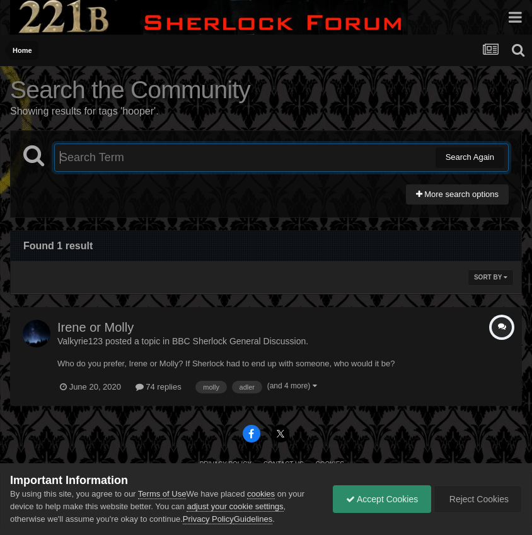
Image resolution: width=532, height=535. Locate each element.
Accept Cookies (382, 499)
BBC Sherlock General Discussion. (240, 341)
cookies (261, 493)
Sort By (490, 277)
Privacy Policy (208, 519)
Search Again (470, 157)
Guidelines (253, 519)
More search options (457, 194)
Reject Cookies (478, 499)
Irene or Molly (95, 327)
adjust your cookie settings (235, 506)
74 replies (159, 386)
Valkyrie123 (80, 341)
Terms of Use (162, 493)
